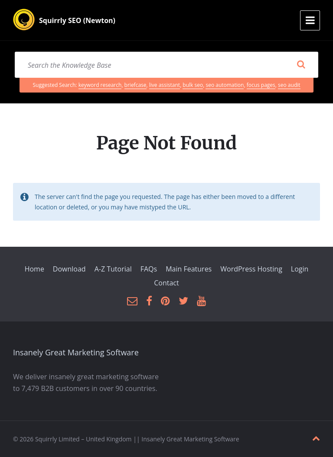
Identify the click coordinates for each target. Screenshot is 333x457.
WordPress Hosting (251, 269)
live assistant (164, 85)
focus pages (261, 85)
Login (300, 269)
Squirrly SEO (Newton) (77, 20)
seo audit (289, 85)
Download (69, 269)
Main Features (189, 269)
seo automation (225, 85)
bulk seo (193, 85)
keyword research (100, 85)
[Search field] (166, 65)
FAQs (148, 269)
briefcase (135, 85)
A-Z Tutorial (113, 269)
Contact (166, 283)
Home (34, 269)
